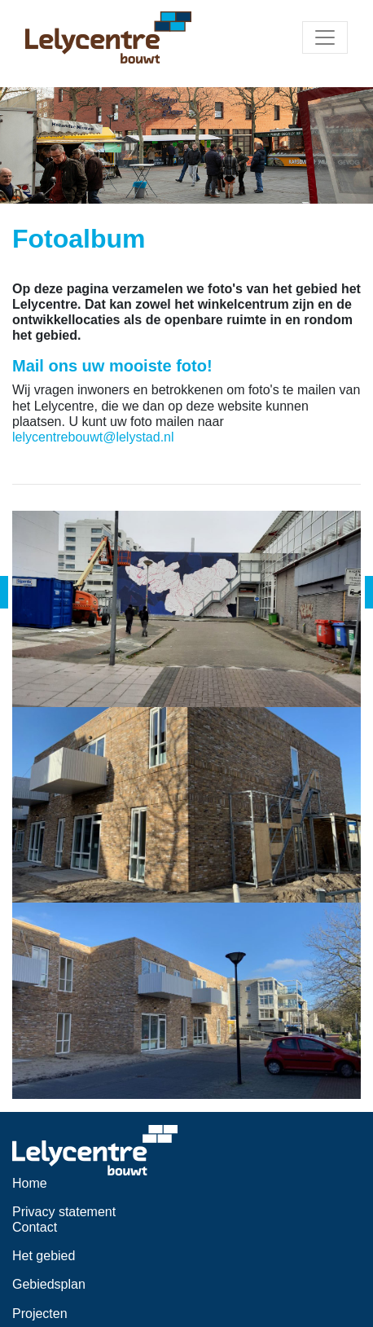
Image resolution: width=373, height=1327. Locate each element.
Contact (34, 1227)
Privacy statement (64, 1212)
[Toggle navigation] (325, 37)
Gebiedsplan (49, 1284)
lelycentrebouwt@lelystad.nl (93, 437)
